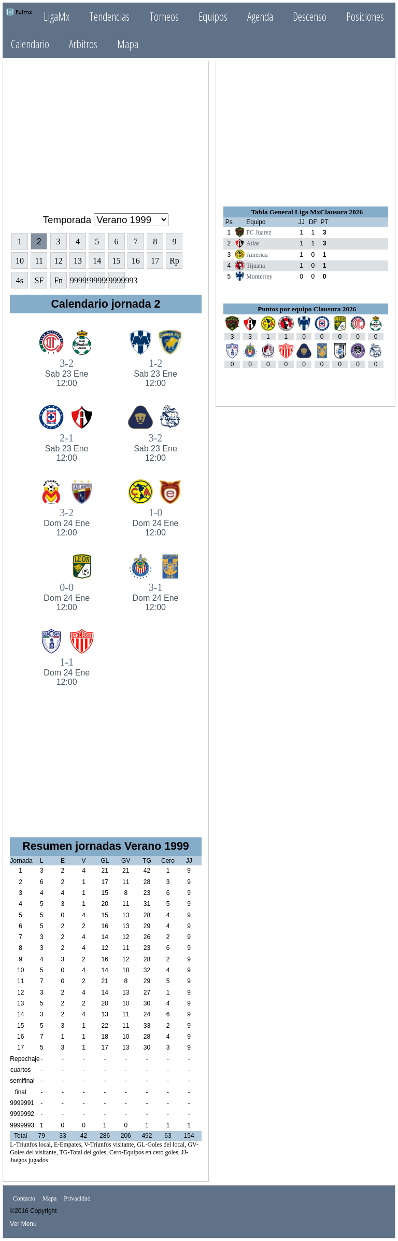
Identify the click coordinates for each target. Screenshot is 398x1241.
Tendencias (109, 16)
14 (97, 260)
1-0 (155, 522)
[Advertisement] (105, 133)
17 (155, 260)
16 (136, 260)
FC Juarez (258, 232)
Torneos (164, 16)
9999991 (78, 280)
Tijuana (255, 265)
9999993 (117, 280)
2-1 (66, 447)
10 (20, 260)
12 (58, 260)
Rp (174, 260)
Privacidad (77, 1198)
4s (19, 280)
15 (116, 260)
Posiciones (365, 16)
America (256, 254)
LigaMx (56, 16)
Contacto (24, 1198)
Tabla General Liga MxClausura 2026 (307, 212)
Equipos (213, 16)
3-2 (66, 372)
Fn (58, 280)
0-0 (66, 597)
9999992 (97, 280)
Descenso (309, 16)
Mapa (127, 43)
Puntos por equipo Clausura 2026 (307, 309)
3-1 (155, 597)
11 (39, 260)
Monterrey (259, 276)
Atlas (252, 243)
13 (78, 260)
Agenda (260, 16)
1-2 (155, 372)
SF (39, 280)
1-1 (66, 671)
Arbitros (83, 43)
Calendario (30, 43)
